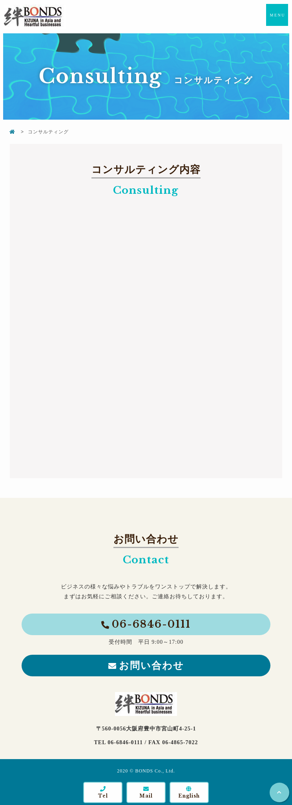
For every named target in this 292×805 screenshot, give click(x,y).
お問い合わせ (151, 665)
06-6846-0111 (151, 624)
